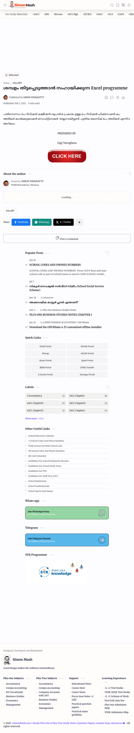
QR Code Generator (37, 456)
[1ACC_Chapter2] (88, 411)
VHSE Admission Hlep (116, 712)
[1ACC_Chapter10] (45, 403)
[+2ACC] (99, 14)
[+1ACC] (36, 14)
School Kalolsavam (37, 481)
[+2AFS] (120, 14)
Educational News (81, 683)
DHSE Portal (45, 346)
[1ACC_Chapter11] (88, 403)
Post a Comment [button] (67, 238)
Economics (12, 700)
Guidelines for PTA (37, 471)
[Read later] (106, 97)
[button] (5, 5)
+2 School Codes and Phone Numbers (46, 441)
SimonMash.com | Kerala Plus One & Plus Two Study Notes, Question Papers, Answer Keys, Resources (68, 723)
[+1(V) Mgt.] (73, 14)
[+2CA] (110, 14)
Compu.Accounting (16, 688)
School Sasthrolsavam (38, 486)
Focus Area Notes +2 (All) (82, 698)
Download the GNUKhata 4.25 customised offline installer (65, 327)
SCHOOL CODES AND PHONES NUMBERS (55, 264)
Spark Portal (87, 360)
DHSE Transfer (87, 367)
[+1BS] (46, 14)
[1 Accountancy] (45, 396)
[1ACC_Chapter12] (45, 411)
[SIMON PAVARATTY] (26, 97)
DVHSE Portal (87, 346)
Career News (78, 692)
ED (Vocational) (14, 692)
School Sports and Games (40, 491)
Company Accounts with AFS (49, 694)
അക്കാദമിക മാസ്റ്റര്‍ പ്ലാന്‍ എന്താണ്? (53, 302)
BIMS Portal (45, 367)
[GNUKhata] (83, 322)
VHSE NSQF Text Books (117, 692)
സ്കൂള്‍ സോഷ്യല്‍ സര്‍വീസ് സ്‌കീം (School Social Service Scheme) (66, 288)
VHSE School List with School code (45, 446)
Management (13, 704)
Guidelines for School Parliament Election (48, 461)
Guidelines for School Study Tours (44, 466)
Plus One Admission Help (115, 706)
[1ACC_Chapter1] (88, 396)
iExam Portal (45, 360)
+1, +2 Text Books (114, 688)
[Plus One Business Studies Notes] (59, 310)
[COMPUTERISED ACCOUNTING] (60, 322)
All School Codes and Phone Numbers (46, 451)
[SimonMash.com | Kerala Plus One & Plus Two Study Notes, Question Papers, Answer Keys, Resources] (21, 5)
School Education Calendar (41, 436)
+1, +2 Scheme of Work (117, 696)
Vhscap (45, 353)
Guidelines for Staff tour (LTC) (43, 476)
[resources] (48, 297)
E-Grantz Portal (45, 374)
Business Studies (15, 696)
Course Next (78, 688)
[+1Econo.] (58, 14)
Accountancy (13, 683)
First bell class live (114, 700)
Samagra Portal (87, 374)
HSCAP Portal (87, 353)
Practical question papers (81, 706)
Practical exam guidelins (80, 713)
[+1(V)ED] (87, 14)
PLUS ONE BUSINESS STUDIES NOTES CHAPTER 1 (60, 314)
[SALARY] (10, 211)
